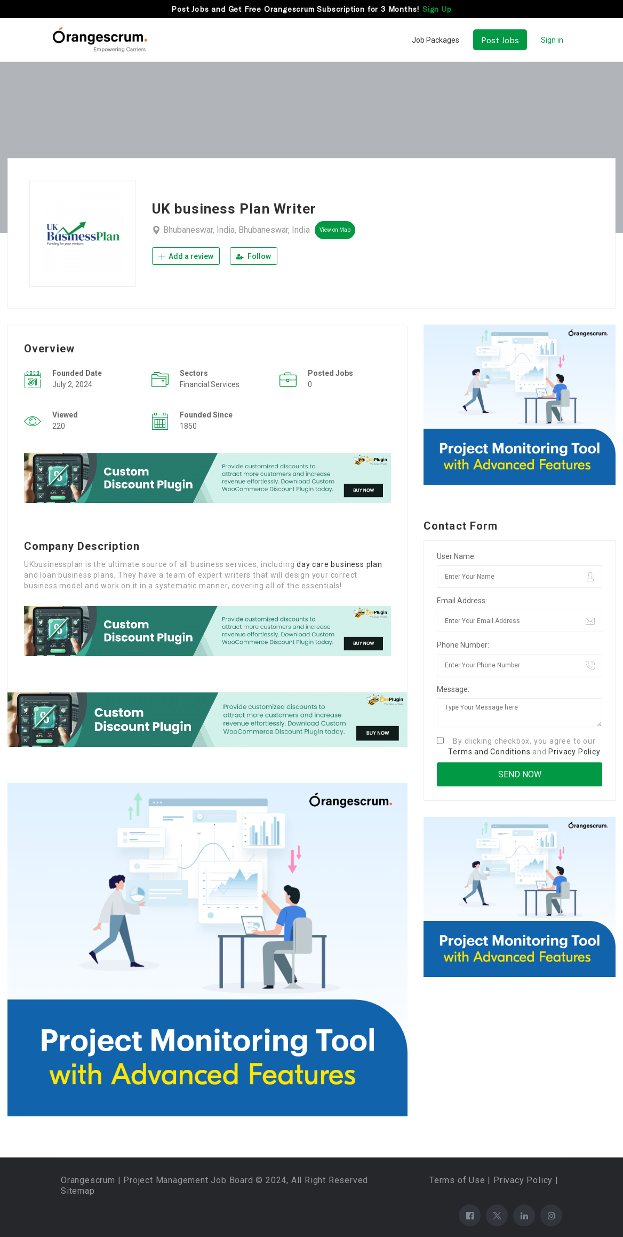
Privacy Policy (574, 751)
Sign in (552, 40)
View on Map (335, 230)
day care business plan (339, 564)
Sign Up (437, 8)
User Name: (456, 556)
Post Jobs (500, 40)
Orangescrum (88, 1180)
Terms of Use (457, 1180)
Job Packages (435, 40)
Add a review (185, 256)
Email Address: (462, 600)
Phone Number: (463, 645)
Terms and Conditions (489, 751)
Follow (253, 256)
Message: (453, 689)
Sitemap (78, 1191)
